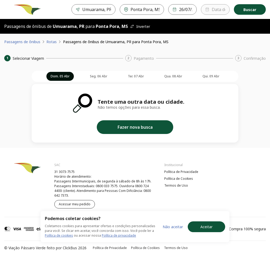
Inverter (140, 26)
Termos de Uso (176, 185)
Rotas (51, 41)
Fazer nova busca (135, 127)
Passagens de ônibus (22, 41)
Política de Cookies (178, 178)
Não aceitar (173, 226)
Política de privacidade (119, 235)
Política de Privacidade (181, 172)
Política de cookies (59, 235)
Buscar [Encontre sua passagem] (249, 9)
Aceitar (206, 226)
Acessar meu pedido (74, 204)
